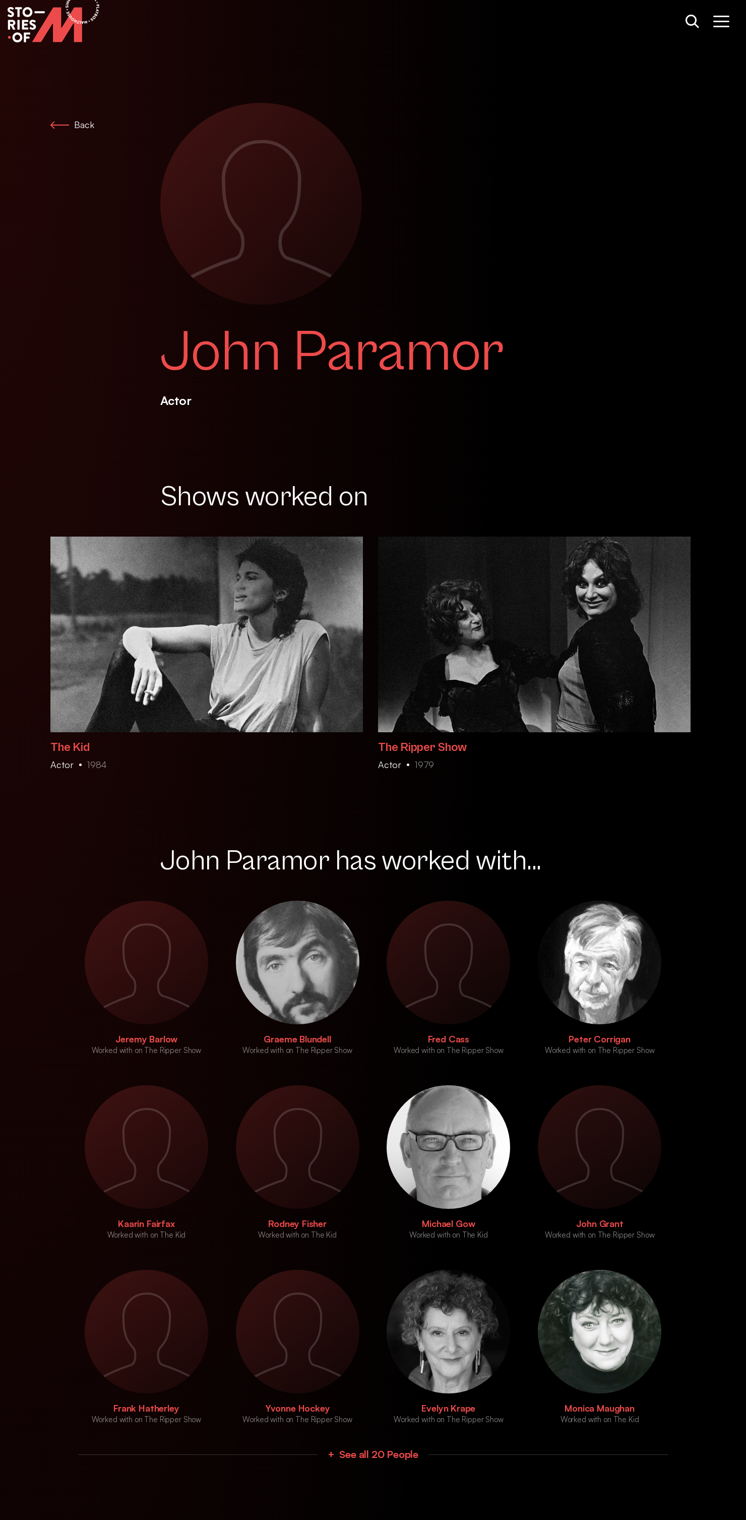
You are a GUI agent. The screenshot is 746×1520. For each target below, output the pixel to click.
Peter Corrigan (599, 1038)
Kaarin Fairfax (146, 1223)
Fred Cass (448, 1038)
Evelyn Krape (448, 1408)
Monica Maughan (599, 1408)
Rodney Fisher (297, 1223)
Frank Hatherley (146, 1408)
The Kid (69, 747)
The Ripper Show (422, 747)
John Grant (600, 1223)
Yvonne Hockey (297, 1408)
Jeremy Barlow (146, 1038)
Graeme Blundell (297, 1038)
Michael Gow (448, 1223)
